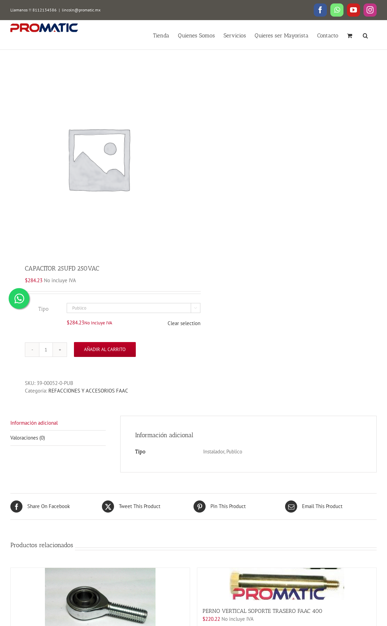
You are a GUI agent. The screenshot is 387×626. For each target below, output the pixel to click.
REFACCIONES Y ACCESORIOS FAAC (88, 390)
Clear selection (184, 323)
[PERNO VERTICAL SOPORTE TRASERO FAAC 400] (286, 584)
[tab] (58, 423)
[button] (365, 34)
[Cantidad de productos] (46, 350)
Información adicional (34, 423)
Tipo (43, 309)
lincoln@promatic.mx (81, 9)
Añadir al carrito (105, 349)
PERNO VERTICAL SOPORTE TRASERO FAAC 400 (262, 611)
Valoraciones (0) (27, 437)
